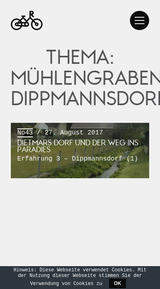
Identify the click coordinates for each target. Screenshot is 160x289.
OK (117, 283)
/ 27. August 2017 (80, 146)
